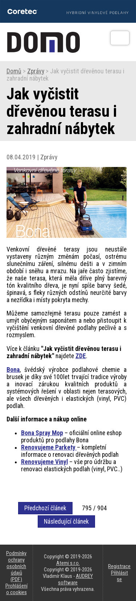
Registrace (119, 566)
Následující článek (66, 521)
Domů (14, 71)
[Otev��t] (119, 38)
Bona (13, 369)
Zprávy (35, 71)
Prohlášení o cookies (16, 589)
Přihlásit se (119, 576)
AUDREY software (75, 579)
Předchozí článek (45, 508)
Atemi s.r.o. (68, 563)
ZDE (80, 356)
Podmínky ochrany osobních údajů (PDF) (16, 566)
